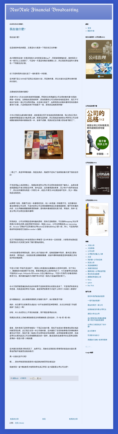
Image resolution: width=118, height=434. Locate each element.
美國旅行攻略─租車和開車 (97, 340)
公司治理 (91, 251)
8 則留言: (23, 378)
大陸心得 (91, 245)
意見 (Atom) (19, 423)
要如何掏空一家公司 (95, 305)
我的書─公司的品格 (95, 260)
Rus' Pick (91, 285)
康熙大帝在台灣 (93, 314)
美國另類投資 (93, 268)
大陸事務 (91, 248)
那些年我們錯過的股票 (96, 296)
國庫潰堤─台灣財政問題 (97, 271)
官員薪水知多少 (93, 335)
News (90, 280)
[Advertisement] (44, 399)
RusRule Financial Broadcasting (44, 10)
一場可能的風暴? (94, 301)
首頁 (44, 419)
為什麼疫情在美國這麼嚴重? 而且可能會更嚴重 (97, 319)
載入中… (88, 347)
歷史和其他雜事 (93, 274)
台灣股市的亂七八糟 (95, 254)
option (90, 283)
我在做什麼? (17, 29)
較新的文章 (14, 419)
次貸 (89, 257)
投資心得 (91, 262)
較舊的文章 (73, 419)
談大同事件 (92, 331)
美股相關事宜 (93, 265)
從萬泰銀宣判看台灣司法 (97, 309)
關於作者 (91, 31)
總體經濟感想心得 (94, 277)
